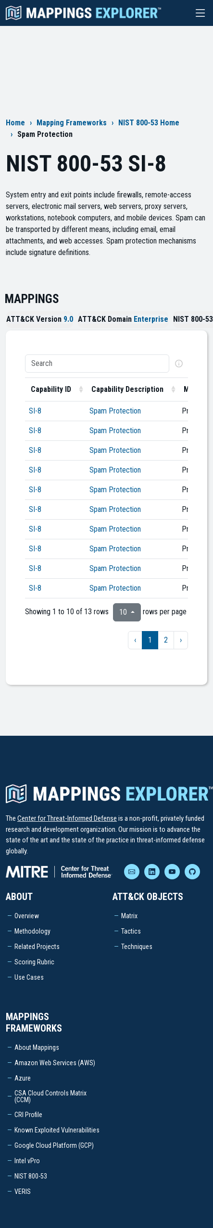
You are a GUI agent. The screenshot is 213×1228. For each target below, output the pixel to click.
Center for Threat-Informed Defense (67, 818)
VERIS (22, 1191)
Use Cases (29, 977)
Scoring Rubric (34, 962)
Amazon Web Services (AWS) (54, 1062)
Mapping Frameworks (72, 122)
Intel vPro (27, 1160)
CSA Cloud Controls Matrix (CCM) (50, 1096)
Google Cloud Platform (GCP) (54, 1145)
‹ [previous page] (135, 639)
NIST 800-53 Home (148, 122)
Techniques (136, 946)
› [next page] (181, 639)
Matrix (129, 915)
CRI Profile (28, 1114)
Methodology (32, 931)
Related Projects (37, 946)
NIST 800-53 (30, 1176)
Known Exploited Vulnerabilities (57, 1130)
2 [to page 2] (166, 639)
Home (15, 122)
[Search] (97, 363)
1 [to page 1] (150, 639)
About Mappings (36, 1047)
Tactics (131, 931)
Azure (22, 1078)
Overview (26, 915)
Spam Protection (115, 410)
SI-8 (35, 410)
